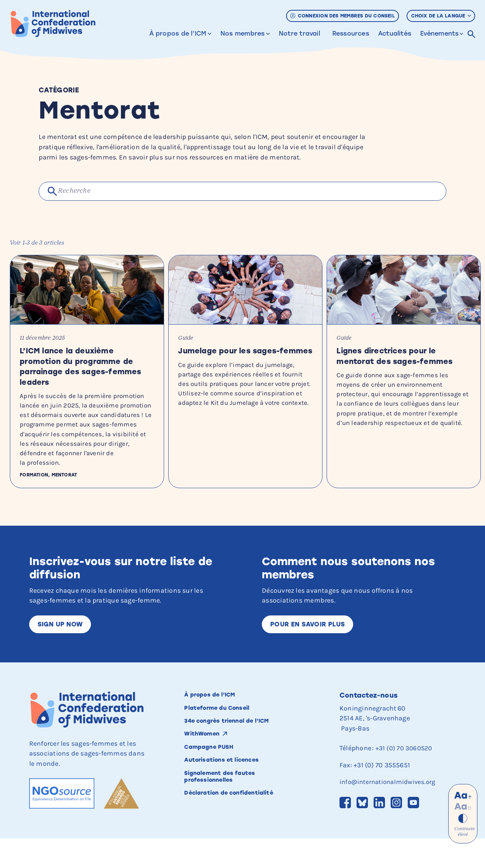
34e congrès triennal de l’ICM (236, 735)
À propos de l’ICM (178, 33)
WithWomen (205, 749)
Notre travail (299, 33)
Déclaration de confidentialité (238, 814)
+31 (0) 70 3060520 (405, 760)
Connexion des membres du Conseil (342, 16)
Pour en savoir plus (310, 635)
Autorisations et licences (229, 777)
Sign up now (62, 635)
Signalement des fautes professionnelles (226, 796)
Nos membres (242, 33)
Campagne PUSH (214, 763)
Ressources (350, 33)
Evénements (439, 33)
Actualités (394, 33)
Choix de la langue (441, 16)
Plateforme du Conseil (224, 721)
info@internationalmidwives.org (391, 793)
